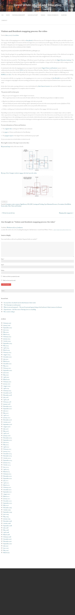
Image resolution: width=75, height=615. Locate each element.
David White (16, 34)
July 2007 (5, 544)
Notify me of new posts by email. (9, 279)
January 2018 (6, 403)
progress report (9, 134)
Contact (4, 19)
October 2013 (7, 463)
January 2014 (6, 461)
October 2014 (7, 457)
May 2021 (6, 364)
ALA (10, 73)
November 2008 (7, 520)
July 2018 (5, 396)
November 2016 (7, 418)
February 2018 (7, 400)
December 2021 (7, 362)
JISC (31, 203)
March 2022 (6, 360)
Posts (8, 14)
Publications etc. (57, 14)
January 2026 (6, 324)
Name (2, 257)
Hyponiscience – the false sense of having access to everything (20, 308)
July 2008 (5, 526)
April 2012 (6, 481)
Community (8, 203)
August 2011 (6, 493)
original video (8, 127)
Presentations (61, 203)
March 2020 (6, 378)
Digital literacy (23, 203)
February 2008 (7, 535)
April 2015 (6, 445)
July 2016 (5, 427)
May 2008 (6, 529)
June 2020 (6, 371)
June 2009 (6, 513)
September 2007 (7, 542)
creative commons (15, 203)
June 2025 (6, 328)
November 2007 (7, 540)
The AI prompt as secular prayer (12, 303)
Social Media (68, 203)
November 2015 (7, 436)
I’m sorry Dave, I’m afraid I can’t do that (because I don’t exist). (20, 301)
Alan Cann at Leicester (44, 85)
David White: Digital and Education (37, 5)
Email (2, 263)
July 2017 (5, 409)
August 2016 (6, 425)
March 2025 (6, 333)
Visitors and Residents (16, 204)
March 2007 (6, 551)
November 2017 (7, 405)
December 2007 (7, 538)
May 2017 (6, 412)
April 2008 (6, 531)
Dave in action (35, 14)
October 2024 (7, 340)
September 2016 (7, 423)
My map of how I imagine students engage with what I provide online (19, 172)
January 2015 (6, 450)
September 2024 (7, 342)
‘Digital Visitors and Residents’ (50, 67)
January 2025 (6, 337)
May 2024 (6, 344)
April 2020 (6, 376)
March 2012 (6, 484)
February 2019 (7, 389)
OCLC (21, 69)
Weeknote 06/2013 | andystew (15, 226)
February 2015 (7, 448)
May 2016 (6, 430)
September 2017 (7, 407)
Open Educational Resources (50, 203)
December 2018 (7, 391)
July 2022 (5, 358)
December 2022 (7, 355)
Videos (47, 14)
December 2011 (7, 488)
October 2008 (7, 522)
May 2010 (6, 504)
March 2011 (6, 495)
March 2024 (6, 349)
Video (9, 204)
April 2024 (6, 346)
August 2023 (6, 353)
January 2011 (6, 497)
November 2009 (7, 506)
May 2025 (6, 331)
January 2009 (6, 517)
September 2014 (7, 459)
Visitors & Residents (19, 14)
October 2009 (7, 508)
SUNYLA (3, 73)
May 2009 (6, 515)
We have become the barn (8, 211)
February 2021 (7, 367)
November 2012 (7, 475)
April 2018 (6, 398)
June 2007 (6, 547)
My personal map (5, 145)
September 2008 (7, 524)
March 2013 (6, 470)
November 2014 (7, 454)
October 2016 (7, 421)
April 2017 (6, 414)
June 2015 (6, 441)
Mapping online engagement (66, 211)
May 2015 (6, 443)
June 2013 (6, 466)
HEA (28, 203)
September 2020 (7, 369)
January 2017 (6, 416)
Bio (3, 14)
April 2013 (6, 468)
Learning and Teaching (38, 203)
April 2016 (6, 432)
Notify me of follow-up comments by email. (11, 275)
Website (2, 269)
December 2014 (7, 452)
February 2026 (7, 322)
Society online (4, 204)
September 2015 (7, 439)
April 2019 (6, 387)
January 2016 (6, 434)
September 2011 (7, 490)
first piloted (29, 39)
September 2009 (7, 511)
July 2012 (5, 479)
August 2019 (6, 385)
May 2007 (6, 549)
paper (6, 131)
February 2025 (7, 335)
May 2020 (6, 373)
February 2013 (7, 472)
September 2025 (7, 326)
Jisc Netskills (56, 77)
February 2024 (7, 351)
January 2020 (6, 382)
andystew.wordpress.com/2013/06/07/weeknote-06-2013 (62, 228)
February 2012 (7, 486)
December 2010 (7, 499)
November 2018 (7, 394)
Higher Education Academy (64, 59)
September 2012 (7, 477)
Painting (69, 14)
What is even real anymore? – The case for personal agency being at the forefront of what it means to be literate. (33, 306)
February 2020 (7, 380)
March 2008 (6, 533)
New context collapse (9, 310)
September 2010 (7, 502)
